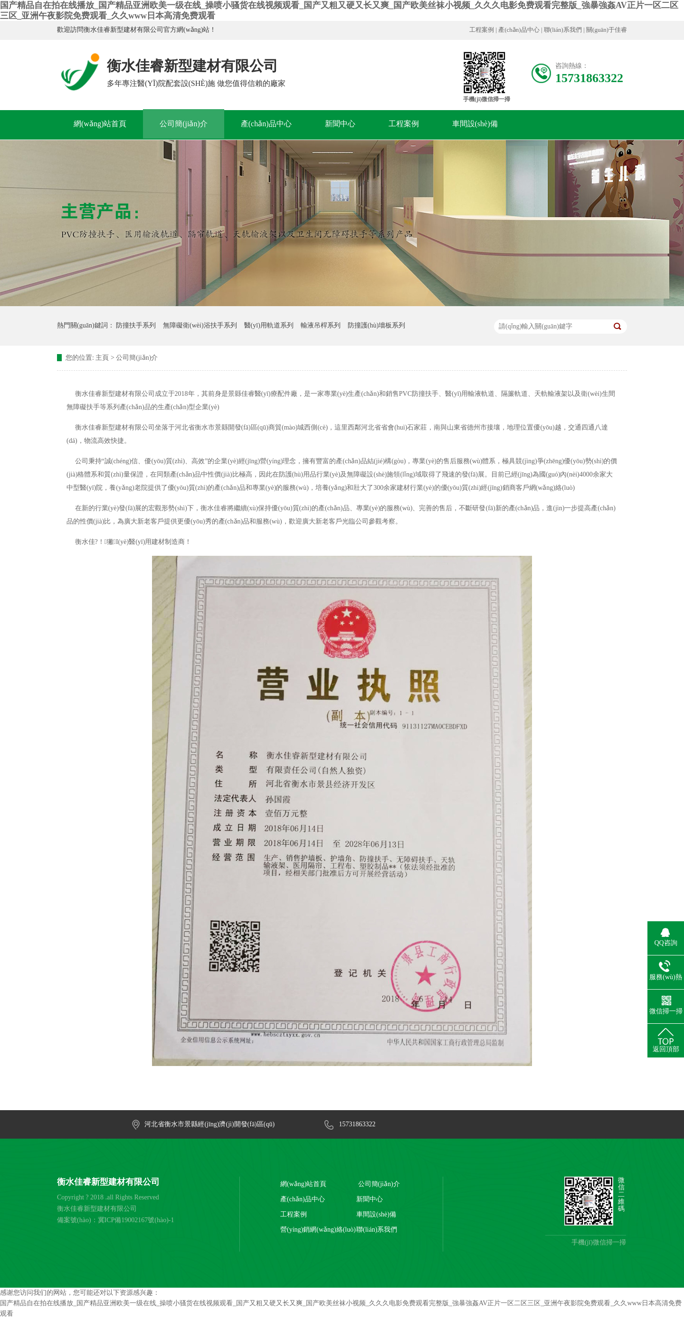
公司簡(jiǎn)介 (184, 124)
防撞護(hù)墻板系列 (376, 325)
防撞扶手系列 (136, 325)
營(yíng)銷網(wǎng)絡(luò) (318, 1229)
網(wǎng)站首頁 (100, 124)
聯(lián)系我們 (563, 29)
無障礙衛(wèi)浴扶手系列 (200, 325)
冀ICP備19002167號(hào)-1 (136, 1220)
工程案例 (481, 29)
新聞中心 (340, 124)
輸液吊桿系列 (321, 325)
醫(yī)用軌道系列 (269, 325)
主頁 (102, 357)
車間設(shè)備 (475, 124)
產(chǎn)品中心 (518, 29)
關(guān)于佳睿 (606, 29)
